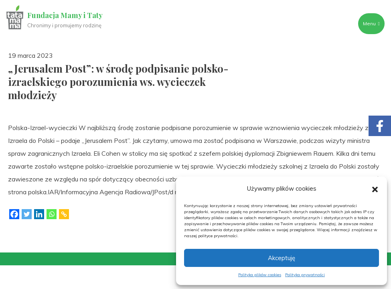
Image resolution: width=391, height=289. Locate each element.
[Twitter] (26, 214)
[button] (375, 189)
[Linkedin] (39, 214)
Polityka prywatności (305, 274)
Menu (371, 23)
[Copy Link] (64, 214)
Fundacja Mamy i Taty (65, 15)
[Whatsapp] (51, 214)
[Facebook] (14, 214)
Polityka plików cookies (259, 274)
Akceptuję (281, 258)
